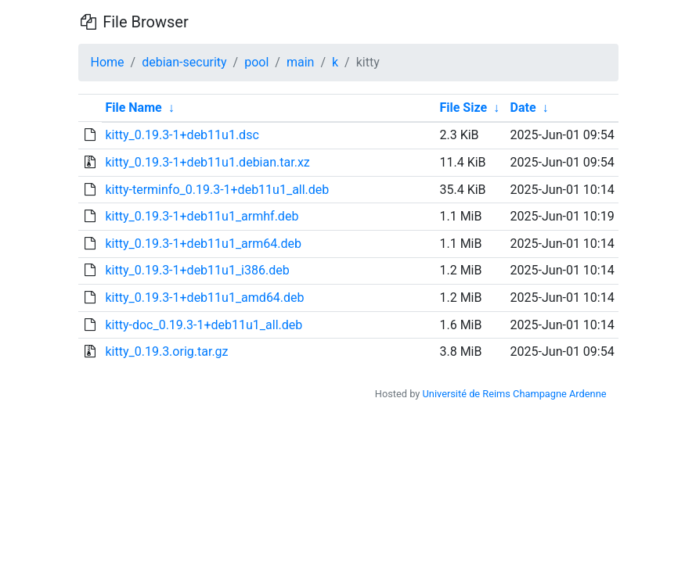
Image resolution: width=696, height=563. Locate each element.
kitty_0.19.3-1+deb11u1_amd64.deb (204, 297)
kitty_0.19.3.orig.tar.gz (166, 351)
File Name (133, 107)
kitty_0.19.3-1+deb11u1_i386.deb (197, 270)
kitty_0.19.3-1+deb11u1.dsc (181, 134)
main (300, 62)
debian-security (184, 62)
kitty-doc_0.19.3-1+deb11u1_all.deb (203, 324)
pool (256, 62)
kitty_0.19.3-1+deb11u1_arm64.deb (203, 243)
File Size (463, 107)
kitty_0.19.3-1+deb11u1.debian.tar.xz (207, 162)
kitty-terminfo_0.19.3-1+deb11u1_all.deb (217, 189)
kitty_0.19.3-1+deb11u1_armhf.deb (201, 216)
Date (523, 107)
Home (107, 62)
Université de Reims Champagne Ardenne (515, 394)
